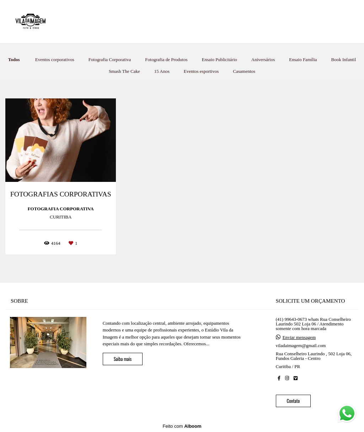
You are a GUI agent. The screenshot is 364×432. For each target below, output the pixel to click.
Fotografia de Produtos (166, 59)
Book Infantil (343, 59)
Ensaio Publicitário (219, 59)
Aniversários (263, 59)
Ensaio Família (303, 59)
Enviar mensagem (299, 337)
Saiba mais (123, 358)
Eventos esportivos (201, 71)
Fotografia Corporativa (110, 59)
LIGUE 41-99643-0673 (290, 21)
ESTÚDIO (208, 21)
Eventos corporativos (54, 59)
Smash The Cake (124, 71)
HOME (129, 21)
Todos (14, 59)
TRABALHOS (167, 21)
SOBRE (242, 21)
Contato (293, 400)
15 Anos (162, 71)
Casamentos (244, 71)
